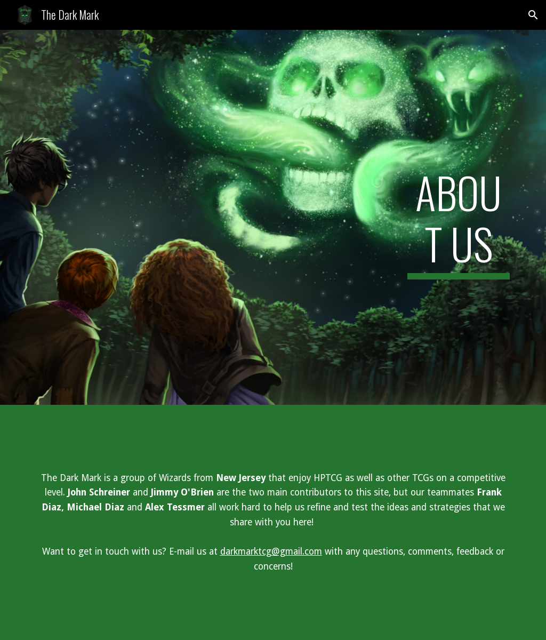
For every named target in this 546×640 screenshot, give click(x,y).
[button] (533, 15)
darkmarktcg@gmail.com (271, 551)
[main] (459, 217)
